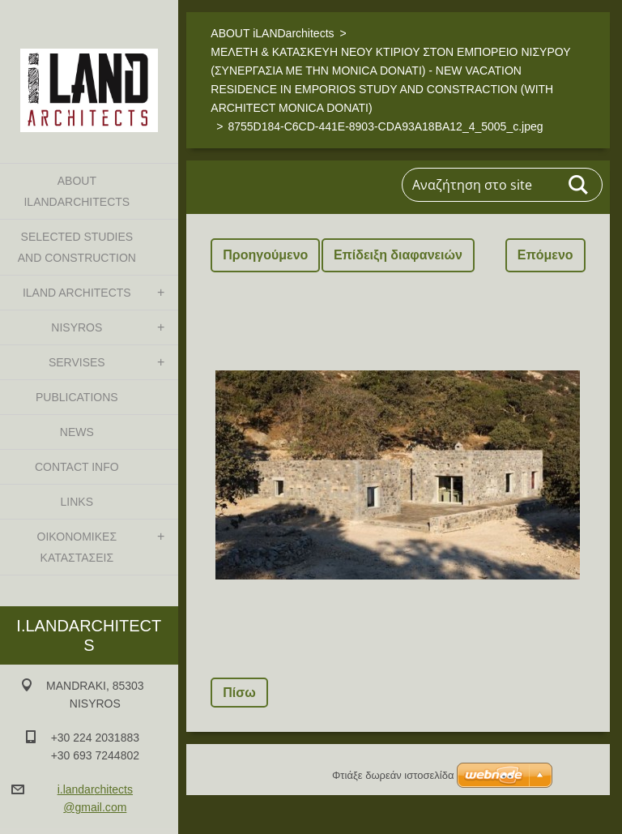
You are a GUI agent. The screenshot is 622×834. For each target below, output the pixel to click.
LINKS (77, 501)
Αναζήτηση (579, 185)
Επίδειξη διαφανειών (398, 255)
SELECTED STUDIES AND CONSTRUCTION (77, 247)
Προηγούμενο (265, 255)
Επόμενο (545, 255)
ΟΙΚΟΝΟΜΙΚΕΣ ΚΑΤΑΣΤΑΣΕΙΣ (77, 547)
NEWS (77, 432)
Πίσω (239, 692)
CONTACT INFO (77, 466)
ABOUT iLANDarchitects (76, 191)
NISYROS (76, 327)
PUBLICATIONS (77, 397)
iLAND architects (77, 292)
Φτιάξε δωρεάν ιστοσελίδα (393, 775)
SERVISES (77, 362)
